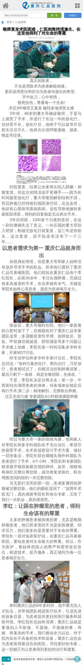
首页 (9, 22)
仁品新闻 (20, 22)
